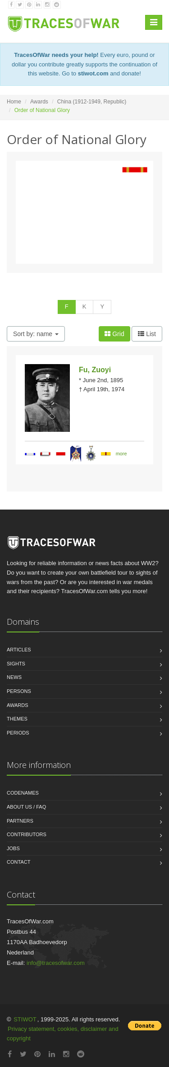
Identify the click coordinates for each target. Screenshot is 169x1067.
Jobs (13, 848)
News (14, 677)
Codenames (23, 793)
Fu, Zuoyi (95, 370)
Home (14, 101)
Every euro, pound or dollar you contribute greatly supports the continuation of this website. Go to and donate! (84, 64)
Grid (114, 333)
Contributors (26, 834)
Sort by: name (36, 333)
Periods (18, 732)
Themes (17, 718)
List (147, 333)
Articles (19, 649)
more (121, 453)
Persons (19, 691)
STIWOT (25, 1019)
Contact (18, 862)
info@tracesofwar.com (56, 962)
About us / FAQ (26, 807)
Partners (20, 821)
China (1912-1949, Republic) (91, 101)
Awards (39, 101)
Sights (16, 663)
